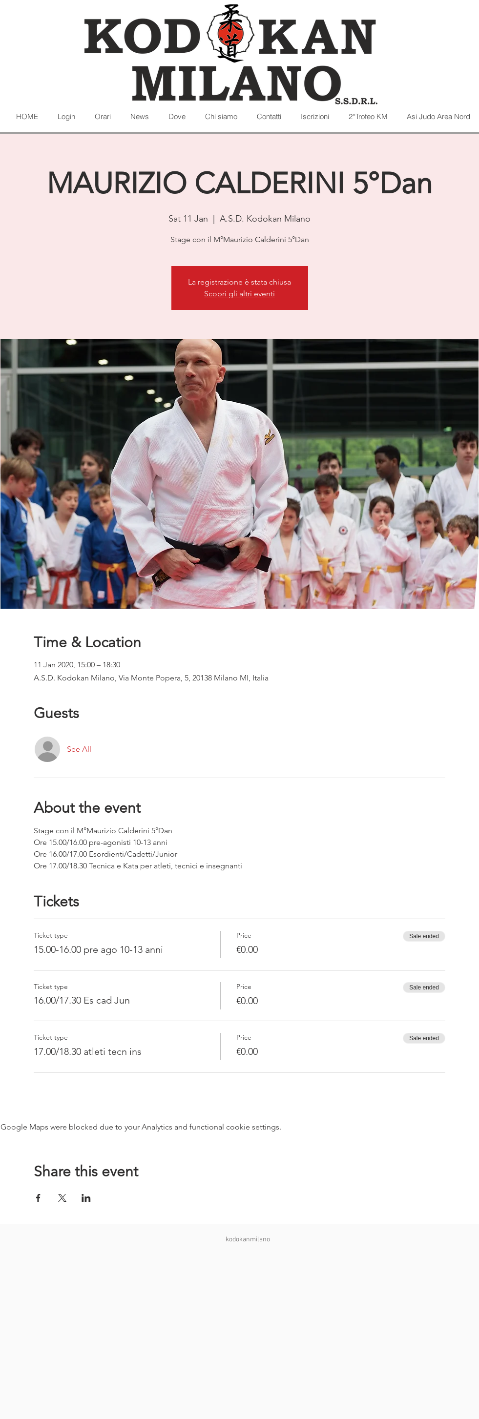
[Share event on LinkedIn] (86, 1198)
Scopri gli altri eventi (239, 293)
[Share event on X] (62, 1198)
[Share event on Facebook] (38, 1198)
